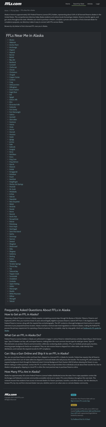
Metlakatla (13, 192)
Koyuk (11, 177)
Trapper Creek (14, 274)
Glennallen (13, 119)
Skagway (12, 251)
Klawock (12, 167)
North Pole (13, 217)
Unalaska (12, 281)
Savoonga (12, 236)
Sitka (11, 249)
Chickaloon (13, 72)
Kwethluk (12, 179)
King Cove (12, 159)
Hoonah (12, 132)
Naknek (12, 197)
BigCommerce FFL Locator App (80, 401)
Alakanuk (12, 42)
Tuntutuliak (13, 276)
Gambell (12, 117)
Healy (11, 127)
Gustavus (12, 122)
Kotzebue (12, 174)
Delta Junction (14, 85)
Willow (11, 296)
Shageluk (12, 244)
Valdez (11, 286)
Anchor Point (14, 45)
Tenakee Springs (15, 264)
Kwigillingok (13, 182)
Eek (10, 95)
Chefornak (13, 67)
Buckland (12, 62)
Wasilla (11, 291)
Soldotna (12, 254)
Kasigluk (12, 149)
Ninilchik (12, 207)
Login (98, 4)
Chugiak (12, 75)
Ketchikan (12, 154)
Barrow (11, 55)
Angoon (12, 50)
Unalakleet (13, 279)
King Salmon (13, 162)
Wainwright (13, 289)
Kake (11, 144)
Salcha (11, 234)
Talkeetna (12, 261)
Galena (11, 115)
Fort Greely (13, 110)
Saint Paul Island (15, 231)
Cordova (12, 80)
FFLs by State (15, 10)
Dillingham (13, 87)
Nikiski (11, 204)
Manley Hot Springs (16, 184)
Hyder (11, 137)
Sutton (11, 259)
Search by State (78, 4)
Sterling (12, 256)
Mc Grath (12, 189)
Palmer (11, 222)
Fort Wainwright (14, 112)
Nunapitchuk (13, 219)
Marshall (12, 187)
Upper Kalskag (14, 284)
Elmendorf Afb (14, 105)
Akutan (11, 40)
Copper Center (14, 77)
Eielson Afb (13, 100)
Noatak (11, 209)
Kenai (11, 152)
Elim (11, 102)
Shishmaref (13, 246)
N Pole (11, 194)
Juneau (11, 142)
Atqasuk (12, 52)
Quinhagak (13, 229)
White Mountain (15, 294)
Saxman (12, 239)
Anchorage (13, 47)
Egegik (11, 97)
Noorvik (12, 214)
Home (68, 4)
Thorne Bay (13, 266)
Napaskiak (12, 199)
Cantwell (12, 65)
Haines (11, 124)
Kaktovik (12, 147)
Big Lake (12, 60)
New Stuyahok (14, 202)
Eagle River (13, 92)
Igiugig (11, 139)
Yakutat (12, 301)
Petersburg (13, 224)
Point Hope (13, 226)
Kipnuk (11, 164)
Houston (12, 134)
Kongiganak (13, 172)
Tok (10, 269)
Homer (11, 129)
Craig (11, 82)
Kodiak (11, 169)
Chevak (11, 70)
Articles (90, 4)
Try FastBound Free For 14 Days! (80, 419)
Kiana (11, 157)
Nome (11, 212)
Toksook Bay (13, 271)
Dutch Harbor (14, 90)
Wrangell (12, 299)
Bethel (11, 57)
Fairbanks (12, 107)
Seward (12, 241)
